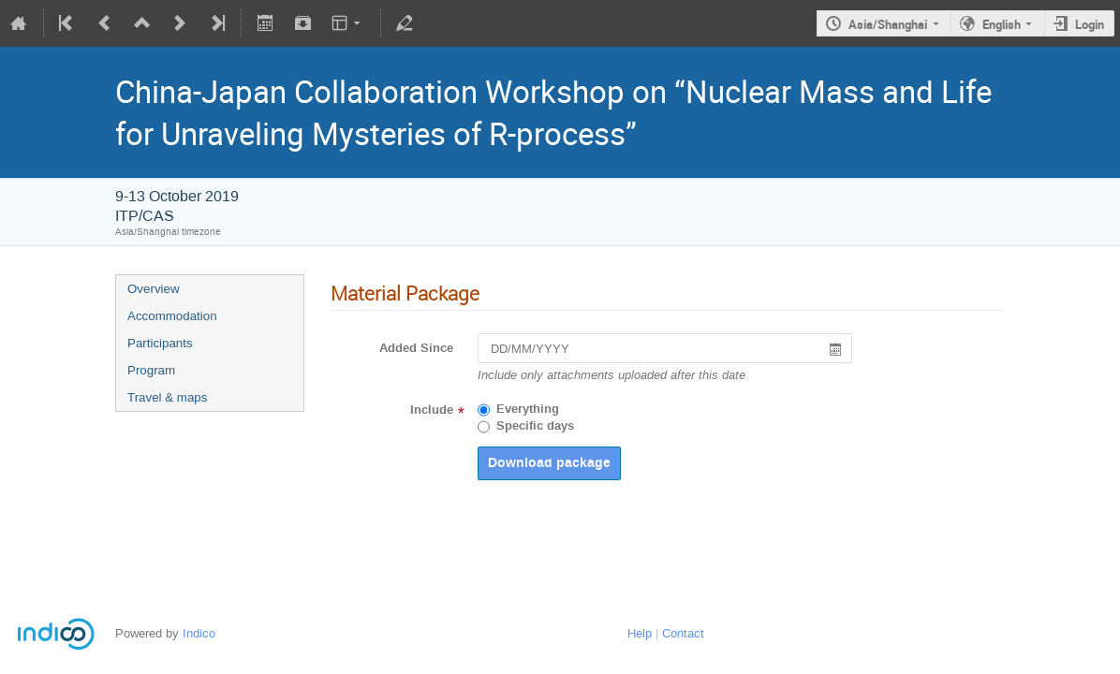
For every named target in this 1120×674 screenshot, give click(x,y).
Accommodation (172, 316)
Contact (683, 633)
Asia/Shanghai (887, 24)
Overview (153, 289)
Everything (527, 409)
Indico (199, 633)
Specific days (535, 426)
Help (639, 633)
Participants (160, 343)
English (1001, 24)
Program (151, 370)
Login (1089, 24)
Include (431, 410)
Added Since (416, 348)
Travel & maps (167, 397)
